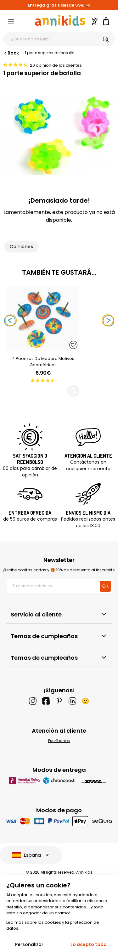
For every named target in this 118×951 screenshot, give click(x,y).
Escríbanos (59, 740)
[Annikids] (60, 20)
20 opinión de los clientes (56, 65)
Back (11, 53)
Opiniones (21, 246)
